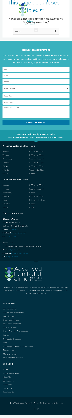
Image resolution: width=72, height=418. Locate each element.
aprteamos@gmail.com (19, 253)
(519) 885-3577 (12, 236)
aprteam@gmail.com (18, 233)
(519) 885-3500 (14, 229)
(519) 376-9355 (14, 250)
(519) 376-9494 (12, 257)
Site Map (58, 403)
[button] (36, 30)
